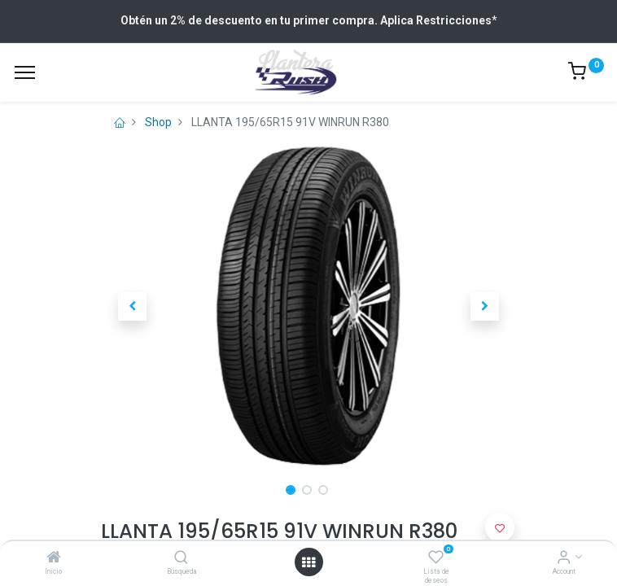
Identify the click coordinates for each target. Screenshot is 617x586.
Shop (158, 122)
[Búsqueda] (181, 558)
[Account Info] (563, 558)
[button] (132, 306)
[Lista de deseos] (436, 558)
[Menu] (25, 72)
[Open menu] (308, 562)
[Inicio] (53, 558)
